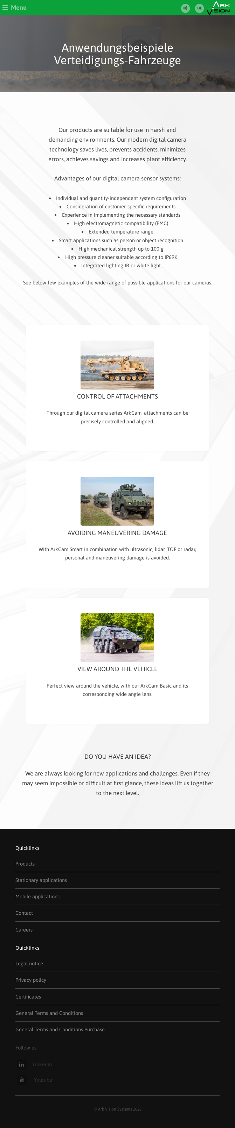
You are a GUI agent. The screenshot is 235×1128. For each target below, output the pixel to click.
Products (25, 864)
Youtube (34, 1080)
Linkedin (34, 1065)
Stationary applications (41, 880)
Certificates (28, 997)
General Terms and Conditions (49, 1013)
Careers (24, 930)
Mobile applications (37, 896)
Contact (24, 913)
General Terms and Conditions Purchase (60, 1029)
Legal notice (29, 963)
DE (199, 8)
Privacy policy (30, 980)
